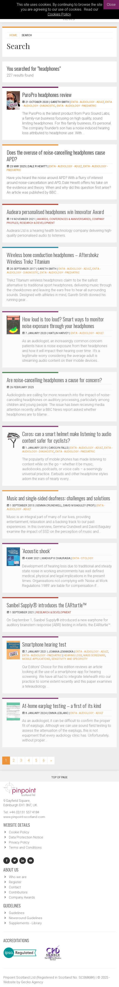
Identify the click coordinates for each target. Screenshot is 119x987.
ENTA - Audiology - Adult (87, 102)
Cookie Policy (19, 832)
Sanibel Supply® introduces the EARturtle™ (46, 605)
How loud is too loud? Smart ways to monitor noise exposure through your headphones (63, 322)
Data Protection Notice (26, 837)
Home (13, 35)
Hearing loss (73, 655)
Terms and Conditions (25, 847)
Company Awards (22, 897)
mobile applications (36, 659)
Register (15, 882)
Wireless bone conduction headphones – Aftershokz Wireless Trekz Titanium (53, 258)
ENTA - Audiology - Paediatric (76, 105)
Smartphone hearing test (44, 644)
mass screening (94, 655)
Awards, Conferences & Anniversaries (64, 219)
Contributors (18, 892)
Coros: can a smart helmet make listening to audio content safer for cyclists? (66, 437)
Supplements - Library (25, 923)
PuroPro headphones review (47, 94)
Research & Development (37, 222)
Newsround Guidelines (25, 918)
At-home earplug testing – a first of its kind (61, 706)
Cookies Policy (59, 14)
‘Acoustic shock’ (36, 551)
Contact (15, 887)
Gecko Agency (32, 982)
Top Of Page (59, 776)
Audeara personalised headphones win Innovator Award (55, 212)
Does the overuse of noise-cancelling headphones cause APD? (56, 155)
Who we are (18, 877)
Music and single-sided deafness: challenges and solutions (58, 498)
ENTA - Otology (82, 558)
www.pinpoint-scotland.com (24, 817)
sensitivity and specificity (69, 659)
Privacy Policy (19, 842)
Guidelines (16, 913)
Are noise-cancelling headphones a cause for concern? (54, 380)
